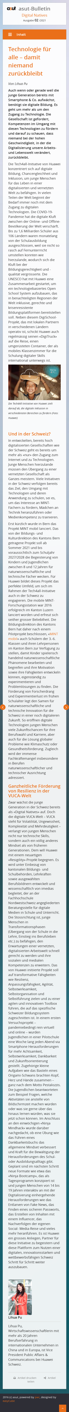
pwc (37, 1397)
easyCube (9, 1401)
